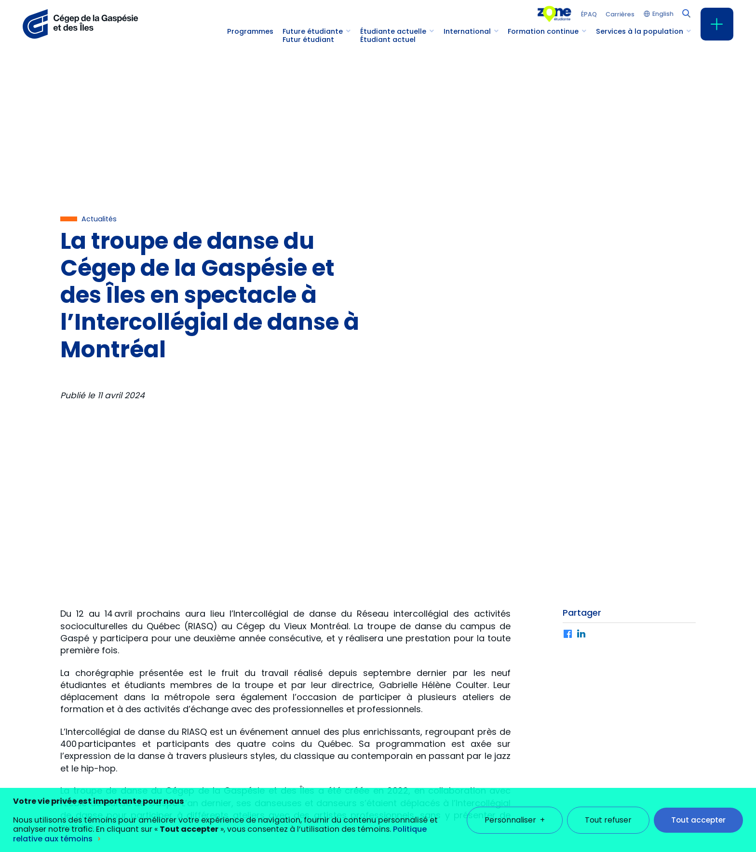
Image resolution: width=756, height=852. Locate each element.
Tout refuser (608, 806)
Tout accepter (698, 806)
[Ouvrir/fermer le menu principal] (717, 24)
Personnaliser (515, 806)
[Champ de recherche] (685, 12)
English (663, 14)
